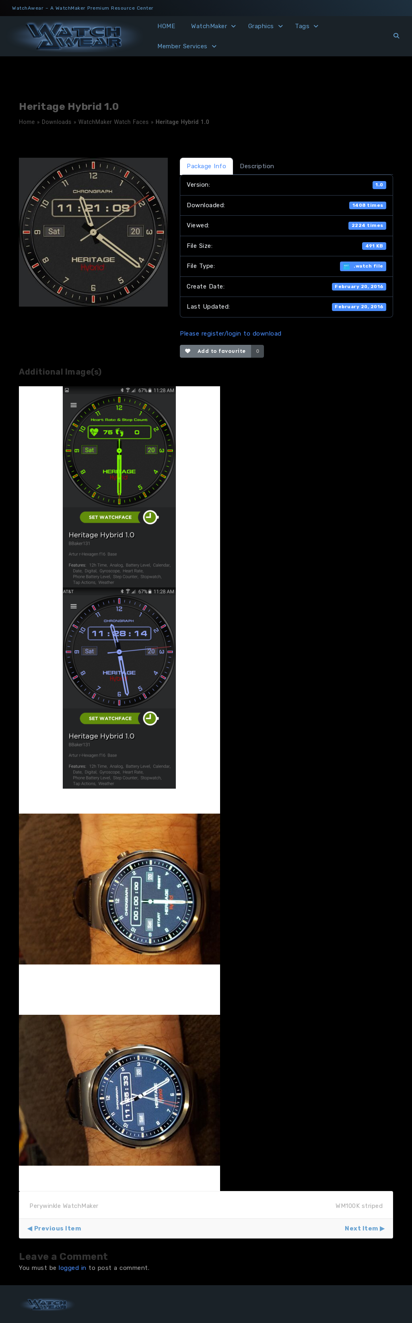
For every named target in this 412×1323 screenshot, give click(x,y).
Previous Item (57, 1228)
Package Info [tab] (206, 166)
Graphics (261, 26)
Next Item (361, 1228)
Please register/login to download (231, 333)
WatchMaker (209, 26)
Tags (302, 26)
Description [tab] (257, 166)
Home (27, 122)
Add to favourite (215, 351)
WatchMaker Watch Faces (113, 122)
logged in (73, 1267)
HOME (166, 26)
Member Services (182, 46)
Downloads (57, 122)
